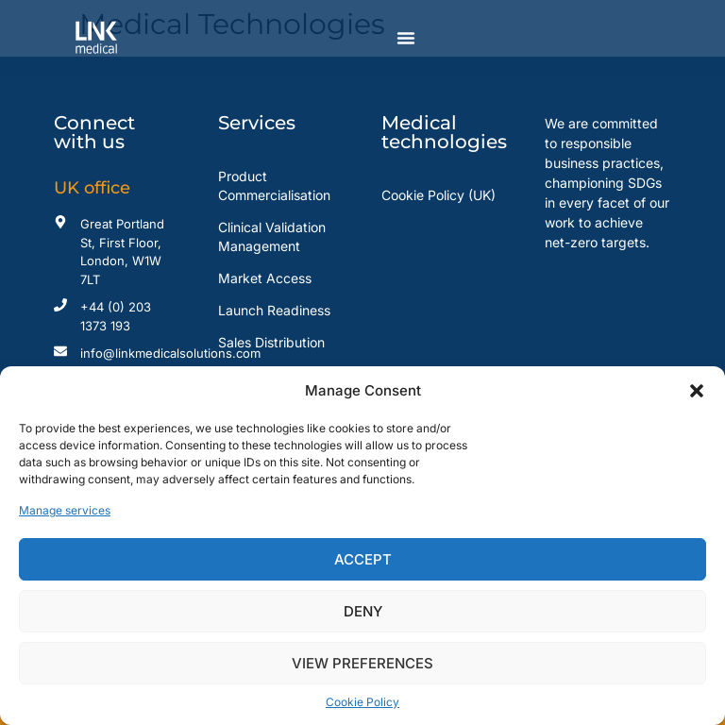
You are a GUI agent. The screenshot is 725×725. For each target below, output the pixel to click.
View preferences (362, 663)
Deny (363, 611)
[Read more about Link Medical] (117, 38)
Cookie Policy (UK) (438, 195)
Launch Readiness (274, 310)
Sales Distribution (271, 342)
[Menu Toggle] (405, 37)
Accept (363, 559)
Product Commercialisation (274, 185)
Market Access (265, 278)
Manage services (64, 510)
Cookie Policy (362, 702)
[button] (696, 390)
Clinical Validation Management (272, 236)
